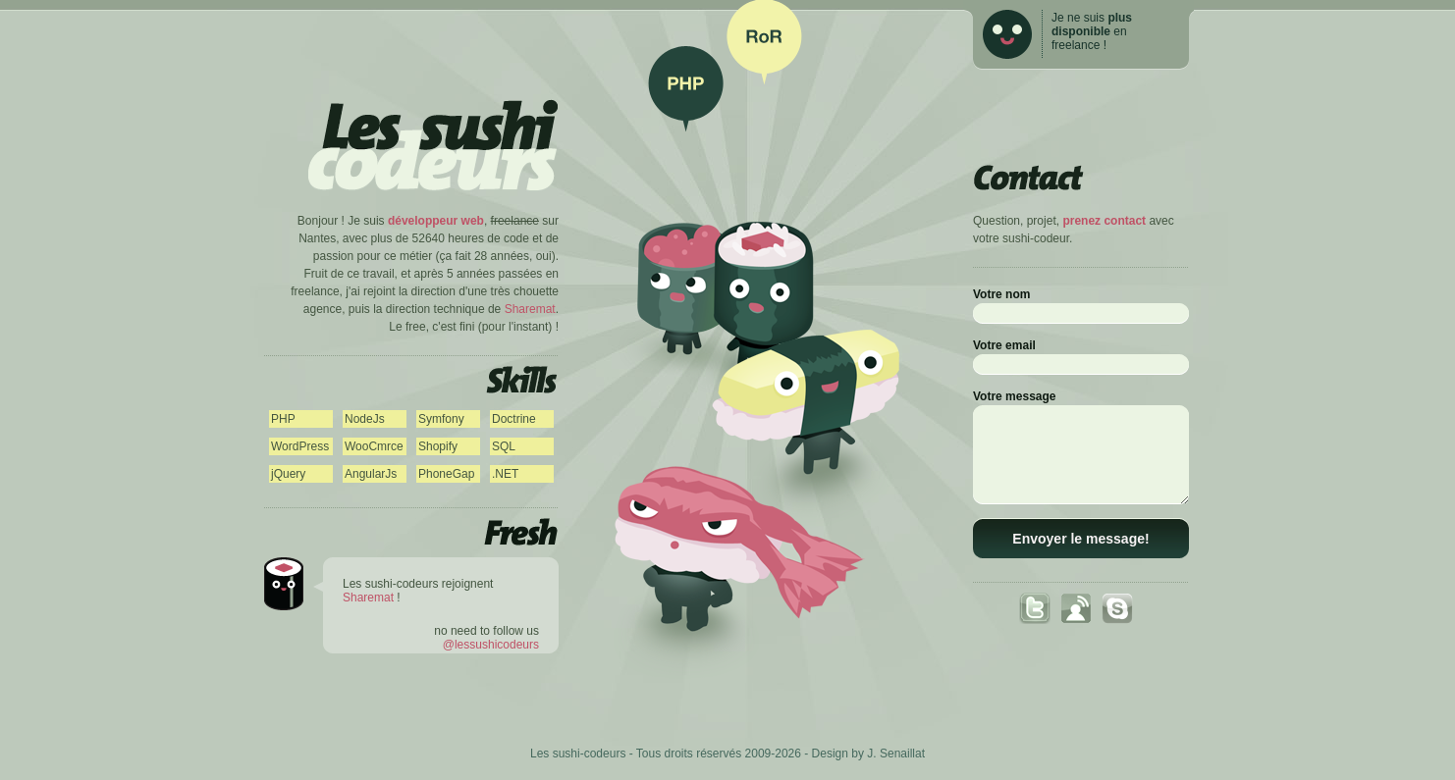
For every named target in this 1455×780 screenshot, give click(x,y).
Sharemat (530, 309)
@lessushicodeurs (491, 644)
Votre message (1014, 396)
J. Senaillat (896, 753)
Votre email (1004, 345)
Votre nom (1001, 294)
